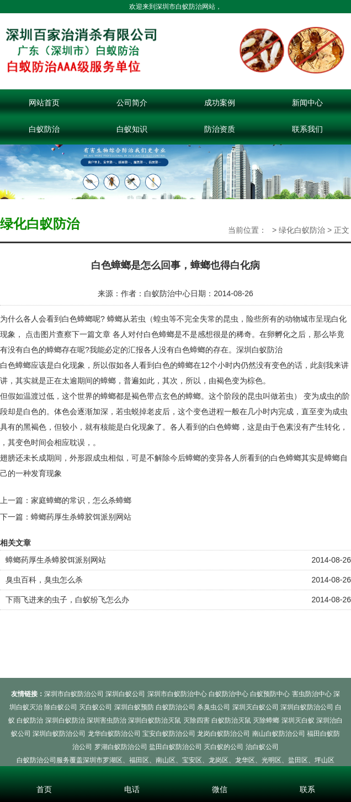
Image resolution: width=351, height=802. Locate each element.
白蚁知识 (131, 129)
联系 (307, 774)
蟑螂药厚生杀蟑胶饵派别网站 (81, 516)
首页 (44, 774)
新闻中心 (307, 102)
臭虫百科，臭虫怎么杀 (44, 579)
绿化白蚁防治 (302, 230)
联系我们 (307, 129)
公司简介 (131, 102)
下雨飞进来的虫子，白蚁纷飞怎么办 (67, 599)
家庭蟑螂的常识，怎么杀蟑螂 (81, 500)
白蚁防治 (44, 129)
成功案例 (219, 102)
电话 (132, 774)
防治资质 (219, 129)
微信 (219, 774)
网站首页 (44, 102)
